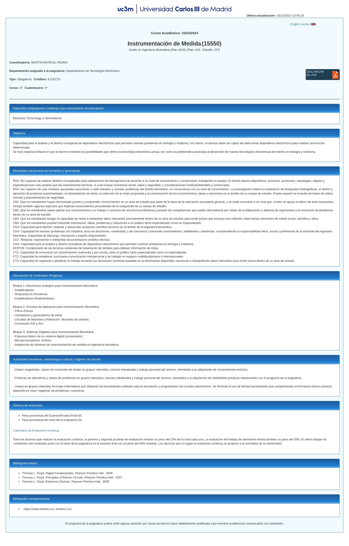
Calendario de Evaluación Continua (36, 430)
